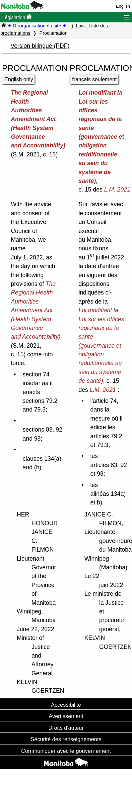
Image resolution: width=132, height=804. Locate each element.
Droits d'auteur (66, 728)
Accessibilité (66, 705)
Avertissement (66, 716)
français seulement (94, 79)
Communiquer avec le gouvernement (66, 751)
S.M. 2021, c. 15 (34, 154)
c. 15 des (104, 189)
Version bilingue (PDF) (39, 45)
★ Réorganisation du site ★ (37, 25)
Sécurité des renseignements (65, 739)
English (123, 6)
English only (18, 79)
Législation (17, 17)
